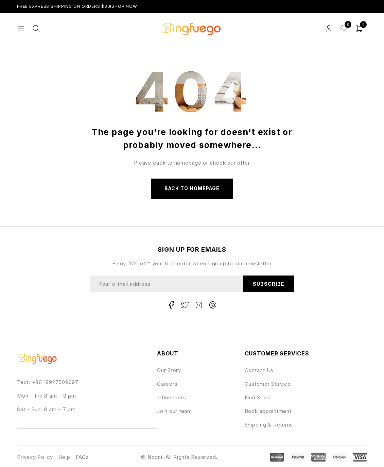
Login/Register (328, 28)
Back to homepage (192, 188)
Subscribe (268, 284)
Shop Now (124, 6)
